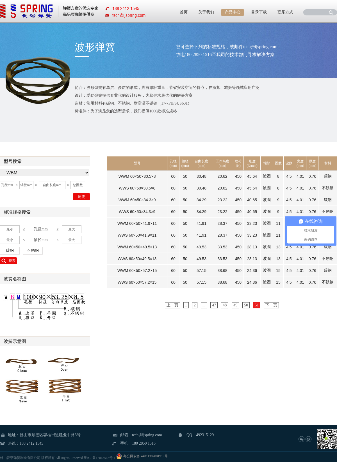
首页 (184, 12)
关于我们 (206, 12)
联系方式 (285, 12)
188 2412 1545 (31, 443)
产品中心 (232, 12)
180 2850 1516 (144, 443)
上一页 (172, 305)
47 (214, 305)
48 (225, 305)
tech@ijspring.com (128, 15)
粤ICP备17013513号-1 (99, 458)
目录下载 (259, 12)
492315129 (205, 435)
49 (235, 305)
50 (246, 305)
